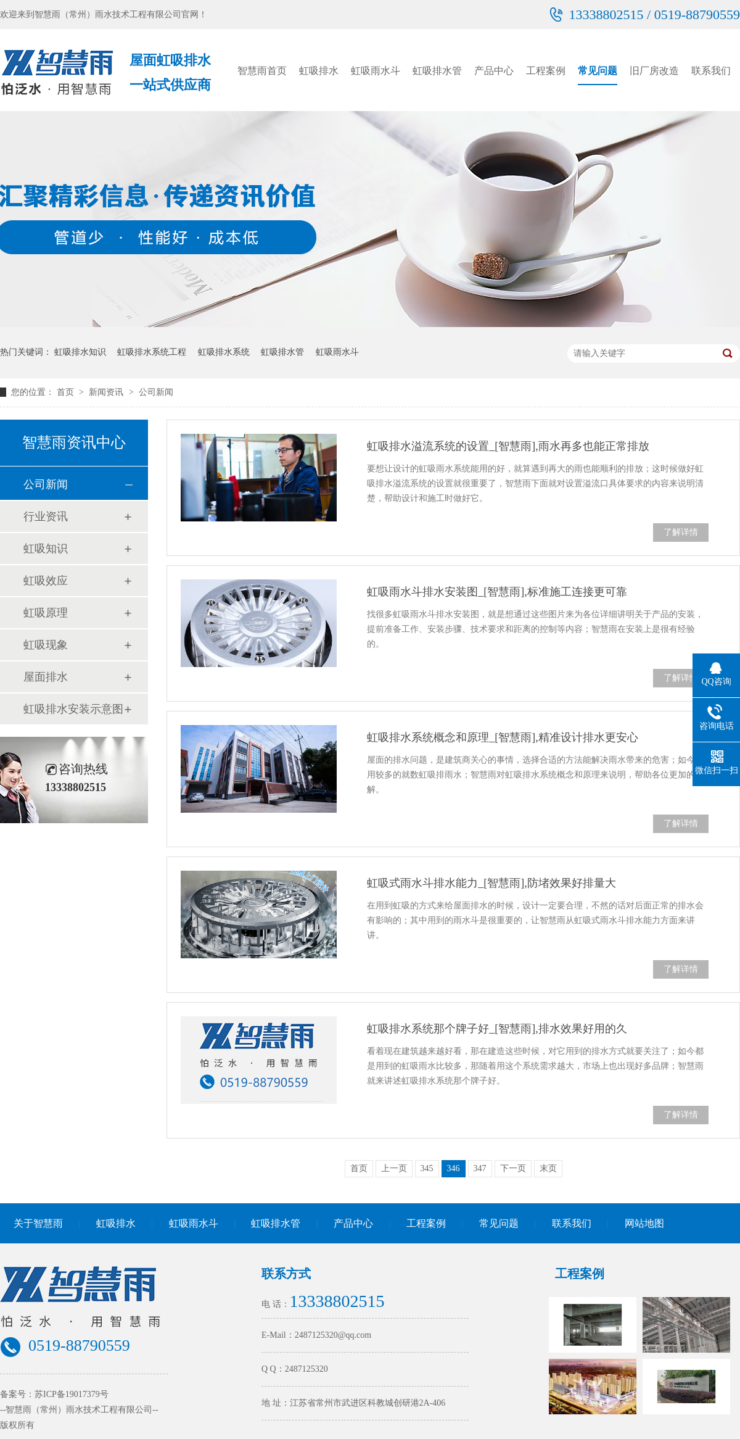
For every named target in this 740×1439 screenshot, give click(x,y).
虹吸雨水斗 (375, 70)
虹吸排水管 (437, 70)
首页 (66, 392)
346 (453, 1168)
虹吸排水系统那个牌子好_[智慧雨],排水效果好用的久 (497, 1028)
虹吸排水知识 (80, 352)
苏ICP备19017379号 (72, 1394)
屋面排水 (45, 677)
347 (480, 1168)
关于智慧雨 (38, 1223)
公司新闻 (156, 392)
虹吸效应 (45, 580)
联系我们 (711, 70)
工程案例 (545, 70)
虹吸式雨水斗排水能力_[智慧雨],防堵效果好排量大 (491, 883)
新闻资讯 (107, 392)
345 (427, 1168)
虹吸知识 (45, 548)
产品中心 (494, 70)
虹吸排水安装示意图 (73, 709)
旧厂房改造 (654, 70)
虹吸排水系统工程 (151, 352)
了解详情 (681, 532)
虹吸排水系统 (224, 352)
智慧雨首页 (262, 70)
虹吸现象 (45, 645)
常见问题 (597, 70)
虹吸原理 (45, 613)
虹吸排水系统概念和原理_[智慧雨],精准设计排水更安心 (502, 737)
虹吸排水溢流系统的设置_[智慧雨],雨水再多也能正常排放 (508, 446)
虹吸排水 (319, 70)
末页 (548, 1168)
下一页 (513, 1168)
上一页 (394, 1168)
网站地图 (644, 1223)
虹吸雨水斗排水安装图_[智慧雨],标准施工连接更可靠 (497, 592)
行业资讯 (45, 516)
